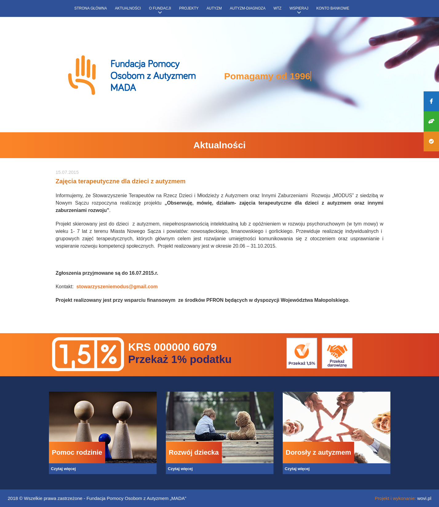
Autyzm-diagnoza (247, 8)
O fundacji (160, 8)
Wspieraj (298, 8)
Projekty (188, 8)
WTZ (277, 8)
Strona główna (90, 8)
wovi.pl (424, 498)
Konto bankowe (332, 8)
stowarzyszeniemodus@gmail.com (117, 286)
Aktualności (128, 8)
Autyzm (214, 8)
